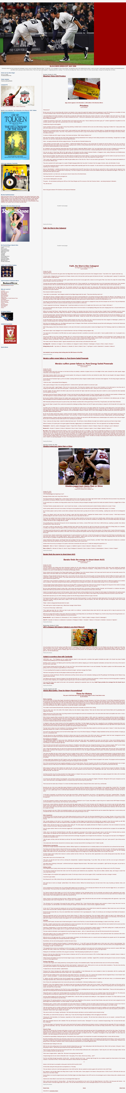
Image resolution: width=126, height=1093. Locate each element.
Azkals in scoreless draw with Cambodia (57, 656)
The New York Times (5, 246)
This (66, 102)
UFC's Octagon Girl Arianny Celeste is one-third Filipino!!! (63, 627)
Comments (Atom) (54, 1090)
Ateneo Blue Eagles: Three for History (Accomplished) (62, 690)
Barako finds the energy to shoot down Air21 (59, 554)
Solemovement (4, 257)
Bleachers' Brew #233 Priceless (54, 76)
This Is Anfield (4, 248)
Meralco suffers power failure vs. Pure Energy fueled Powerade (65, 358)
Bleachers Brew (20, 7)
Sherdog (3, 255)
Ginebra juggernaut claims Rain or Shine (57, 446)
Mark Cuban (3, 252)
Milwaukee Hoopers (5, 259)
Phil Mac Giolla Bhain (5, 261)
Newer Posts (46, 1088)
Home (84, 1088)
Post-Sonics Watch (5, 258)
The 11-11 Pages (4, 74)
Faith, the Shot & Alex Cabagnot (54, 228)
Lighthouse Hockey (5, 250)
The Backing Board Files (6, 75)
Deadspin (3, 254)
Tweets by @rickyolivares (6, 81)
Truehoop (3, 253)
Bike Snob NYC (4, 260)
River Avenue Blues (5, 249)
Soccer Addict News (5, 256)
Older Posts (122, 1088)
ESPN (2, 247)
